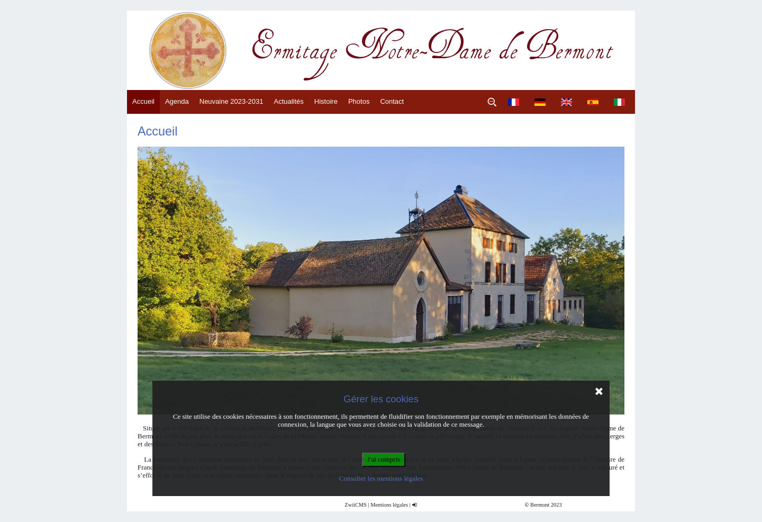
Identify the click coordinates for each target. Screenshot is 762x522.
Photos (358, 101)
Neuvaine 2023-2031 (231, 101)
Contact (392, 101)
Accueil (143, 101)
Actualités (288, 101)
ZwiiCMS (355, 505)
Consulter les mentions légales (381, 478)
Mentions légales (389, 505)
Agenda (177, 101)
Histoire (326, 101)
